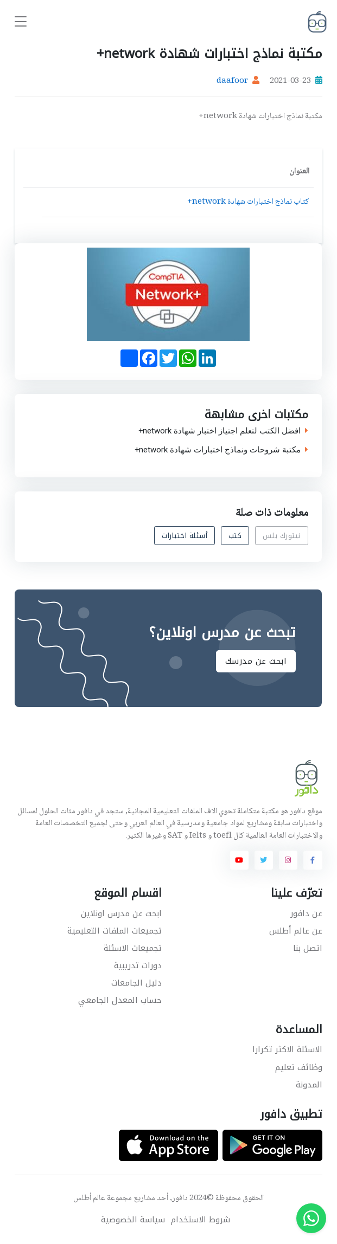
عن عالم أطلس (295, 930)
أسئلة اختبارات (185, 535)
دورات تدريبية (138, 965)
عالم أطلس (89, 1198)
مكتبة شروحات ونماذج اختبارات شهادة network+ (221, 450)
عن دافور (306, 913)
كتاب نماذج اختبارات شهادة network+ (248, 202)
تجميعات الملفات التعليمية (114, 930)
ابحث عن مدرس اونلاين (121, 913)
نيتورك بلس (282, 535)
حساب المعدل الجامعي (120, 1000)
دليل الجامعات (136, 982)
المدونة (309, 1084)
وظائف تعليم (298, 1067)
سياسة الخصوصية (133, 1220)
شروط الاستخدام (200, 1220)
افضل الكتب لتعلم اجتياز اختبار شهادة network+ (223, 431)
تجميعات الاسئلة (133, 948)
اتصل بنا (307, 948)
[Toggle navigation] (21, 22)
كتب (235, 535)
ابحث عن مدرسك (256, 661)
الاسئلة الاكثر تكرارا (287, 1049)
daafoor (232, 81)
